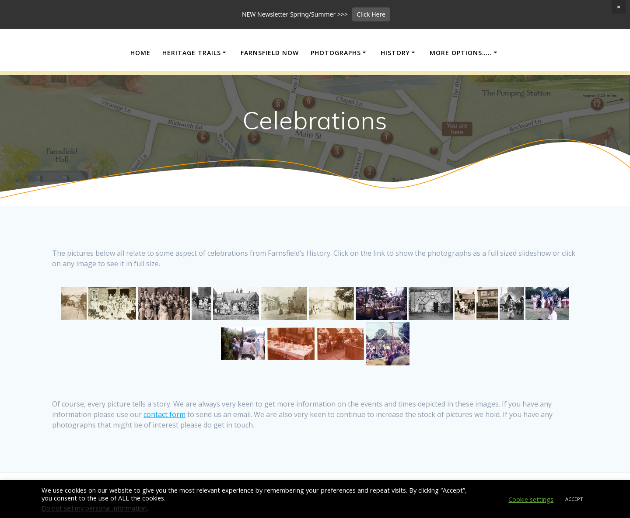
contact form (165, 443)
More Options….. (461, 81)
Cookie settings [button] (530, 499)
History (395, 81)
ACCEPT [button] (574, 499)
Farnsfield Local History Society (315, 53)
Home (140, 81)
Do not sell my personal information (94, 508)
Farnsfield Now (270, 81)
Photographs (336, 81)
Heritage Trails (191, 81)
